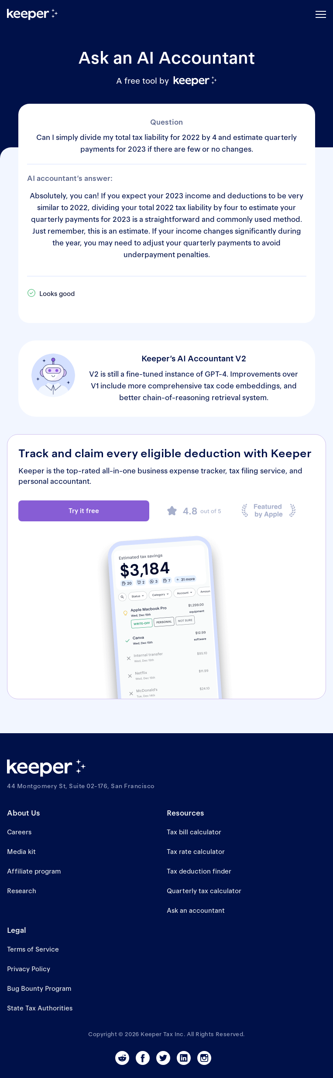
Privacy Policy (28, 969)
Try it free (84, 510)
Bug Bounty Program (39, 988)
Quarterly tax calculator (204, 890)
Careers (19, 832)
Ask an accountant (196, 910)
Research (21, 890)
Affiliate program (34, 871)
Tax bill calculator (194, 832)
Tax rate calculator (196, 851)
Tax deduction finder (199, 871)
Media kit (21, 851)
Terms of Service (33, 949)
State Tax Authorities (39, 1008)
